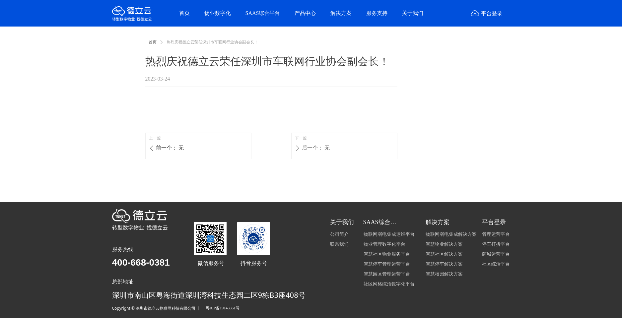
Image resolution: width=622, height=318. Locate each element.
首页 (153, 42)
